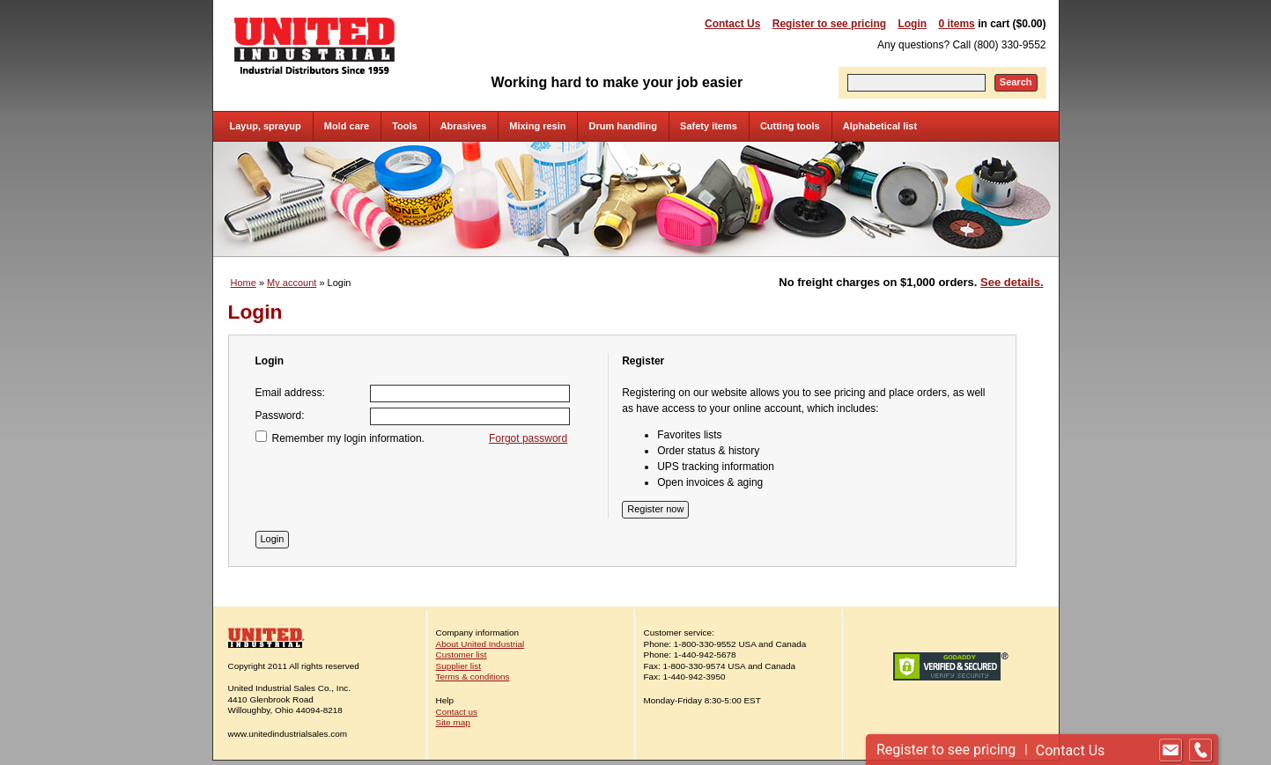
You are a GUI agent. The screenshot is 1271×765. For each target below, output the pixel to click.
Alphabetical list (880, 126)
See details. (1011, 282)
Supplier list (458, 666)
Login (912, 24)
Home (243, 282)
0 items (956, 24)
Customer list (461, 654)
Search (1016, 82)
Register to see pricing (829, 24)
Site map (453, 722)
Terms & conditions (473, 676)
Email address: (290, 392)
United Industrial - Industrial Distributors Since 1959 (314, 46)
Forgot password (528, 438)
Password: (280, 415)
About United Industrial (480, 644)
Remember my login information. (348, 438)
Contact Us (732, 24)
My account (291, 282)
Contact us (457, 712)
